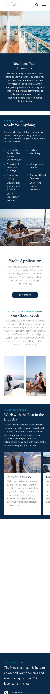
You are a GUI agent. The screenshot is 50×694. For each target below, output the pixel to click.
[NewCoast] (9, 4)
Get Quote (25, 295)
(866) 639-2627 (18, 692)
